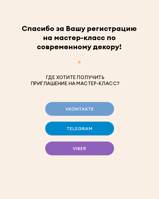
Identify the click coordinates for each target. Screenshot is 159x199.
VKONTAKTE (79, 109)
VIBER (79, 148)
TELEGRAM (80, 128)
